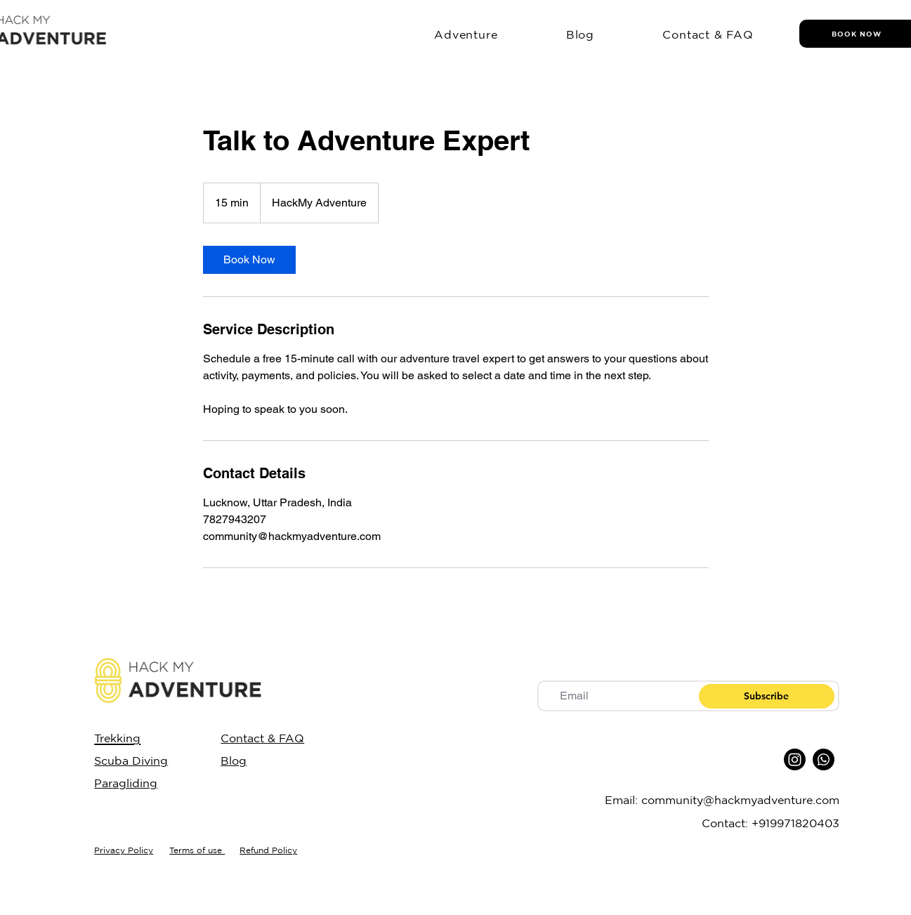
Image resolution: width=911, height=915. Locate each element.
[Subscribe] (766, 696)
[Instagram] (795, 759)
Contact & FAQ (262, 738)
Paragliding (125, 783)
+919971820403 (795, 823)
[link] (249, 260)
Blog (234, 760)
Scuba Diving (131, 760)
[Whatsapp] (823, 759)
